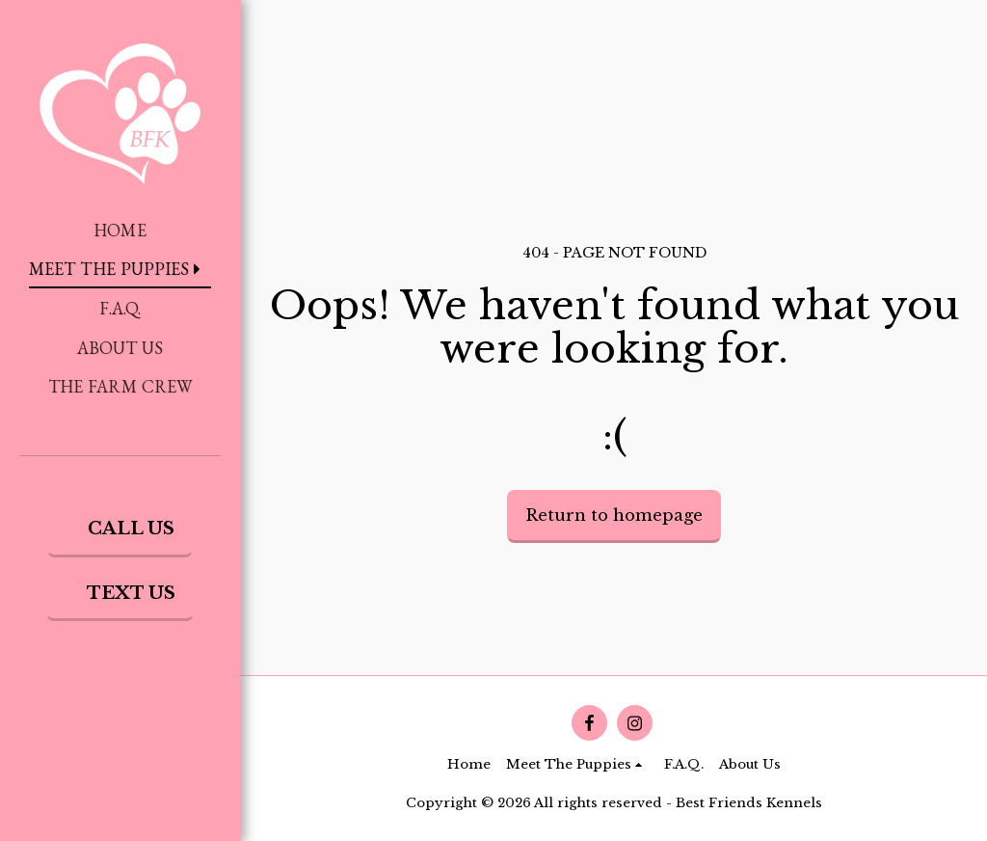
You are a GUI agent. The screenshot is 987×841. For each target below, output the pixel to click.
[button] (104, 669)
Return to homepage (614, 515)
